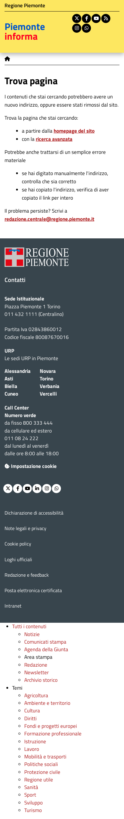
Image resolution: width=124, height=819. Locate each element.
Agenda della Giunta (46, 649)
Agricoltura (36, 695)
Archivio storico (41, 680)
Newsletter (36, 672)
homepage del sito (74, 131)
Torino (46, 379)
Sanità (31, 787)
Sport (30, 795)
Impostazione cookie (31, 466)
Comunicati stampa (45, 642)
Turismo (33, 810)
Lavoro (31, 749)
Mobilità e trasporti (45, 757)
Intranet (13, 605)
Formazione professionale (53, 734)
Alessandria (18, 371)
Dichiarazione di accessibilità (34, 512)
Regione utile (38, 780)
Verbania (49, 386)
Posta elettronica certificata (33, 590)
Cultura (32, 711)
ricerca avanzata (54, 139)
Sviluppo (33, 803)
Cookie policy (18, 543)
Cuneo (11, 394)
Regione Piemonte (25, 5)
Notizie (32, 634)
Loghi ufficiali (18, 559)
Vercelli (48, 394)
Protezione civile (42, 772)
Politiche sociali (41, 764)
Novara (48, 371)
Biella (11, 386)
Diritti (30, 718)
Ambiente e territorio (47, 703)
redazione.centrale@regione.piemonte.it (49, 219)
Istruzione (35, 741)
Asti (9, 379)
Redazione (35, 665)
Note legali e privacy (25, 528)
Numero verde (20, 415)
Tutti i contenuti (29, 626)
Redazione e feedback (27, 575)
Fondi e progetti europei (50, 726)
